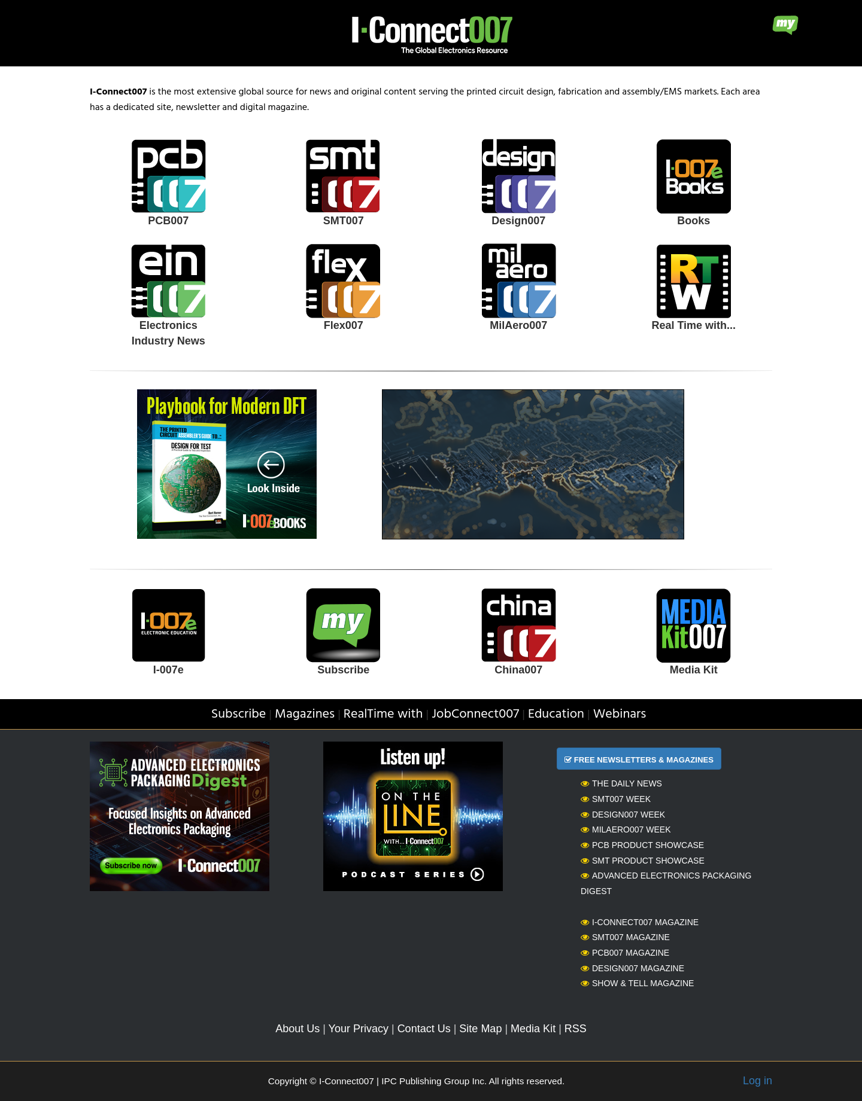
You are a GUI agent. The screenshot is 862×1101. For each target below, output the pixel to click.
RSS (575, 1029)
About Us (297, 1029)
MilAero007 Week (626, 829)
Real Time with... (693, 325)
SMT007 (343, 221)
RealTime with (383, 714)
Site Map (480, 1029)
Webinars (619, 714)
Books (693, 221)
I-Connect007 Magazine (640, 922)
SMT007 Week (616, 799)
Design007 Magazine (632, 968)
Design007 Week (623, 814)
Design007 (518, 221)
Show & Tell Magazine (637, 983)
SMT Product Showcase (643, 860)
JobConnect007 (475, 714)
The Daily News (621, 783)
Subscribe (343, 670)
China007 (518, 670)
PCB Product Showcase (642, 845)
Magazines (305, 714)
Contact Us (424, 1029)
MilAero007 (518, 325)
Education (556, 714)
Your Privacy (358, 1029)
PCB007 (168, 221)
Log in (757, 1081)
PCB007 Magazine (625, 952)
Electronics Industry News (168, 333)
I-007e (168, 670)
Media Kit (694, 670)
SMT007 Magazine (625, 937)
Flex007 (343, 325)
